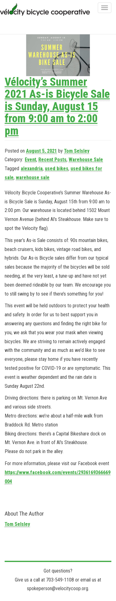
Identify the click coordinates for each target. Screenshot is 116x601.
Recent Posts (52, 159)
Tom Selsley (76, 151)
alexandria (32, 168)
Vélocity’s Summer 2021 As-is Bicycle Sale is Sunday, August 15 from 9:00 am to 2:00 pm (57, 106)
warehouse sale (32, 177)
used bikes (56, 168)
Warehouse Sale (86, 159)
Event (30, 159)
